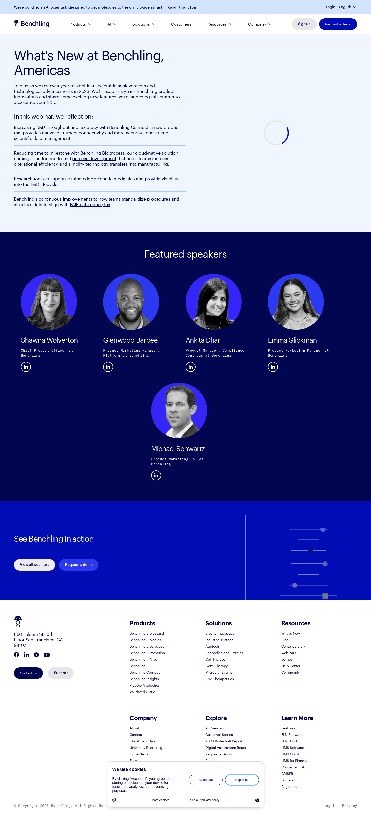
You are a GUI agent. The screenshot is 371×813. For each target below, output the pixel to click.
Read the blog (182, 7)
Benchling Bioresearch (147, 633)
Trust (133, 760)
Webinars (288, 653)
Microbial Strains (218, 672)
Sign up (304, 24)
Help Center (290, 666)
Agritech (212, 646)
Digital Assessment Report (226, 747)
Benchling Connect (145, 672)
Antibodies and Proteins (224, 653)
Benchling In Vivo (143, 659)
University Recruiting (146, 747)
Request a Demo (218, 754)
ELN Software (292, 734)
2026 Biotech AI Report (223, 741)
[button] (355, 7)
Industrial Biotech (219, 640)
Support (61, 673)
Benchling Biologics (145, 640)
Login (330, 7)
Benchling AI (140, 666)
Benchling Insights (144, 679)
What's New (290, 633)
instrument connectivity (79, 132)
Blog (285, 640)
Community (290, 672)
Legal (329, 805)
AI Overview (214, 728)
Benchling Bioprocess (147, 646)
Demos (287, 659)
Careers (136, 734)
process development (94, 158)
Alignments (290, 786)
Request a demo (338, 24)
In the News (139, 754)
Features (288, 728)
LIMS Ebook (290, 754)
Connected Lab (293, 767)
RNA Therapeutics (219, 679)
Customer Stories (219, 734)
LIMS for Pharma (294, 760)
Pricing (210, 760)
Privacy (349, 805)
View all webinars (34, 565)
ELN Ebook (289, 741)
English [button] (345, 7)
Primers (287, 780)
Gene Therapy (216, 666)
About (134, 728)
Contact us (28, 673)
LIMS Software (292, 747)
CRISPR (287, 773)
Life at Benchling (143, 741)
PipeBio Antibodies (145, 685)
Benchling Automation (147, 653)
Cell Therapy (215, 659)
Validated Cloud (142, 692)
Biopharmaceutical (220, 633)
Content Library (293, 646)
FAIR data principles (90, 204)
